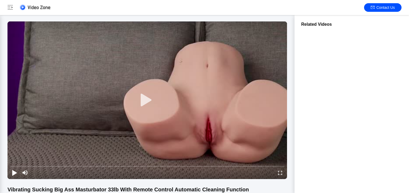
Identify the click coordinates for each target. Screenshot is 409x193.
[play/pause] (14, 173)
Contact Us (383, 7)
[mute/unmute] (25, 173)
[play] (147, 100)
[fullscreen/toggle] (280, 173)
